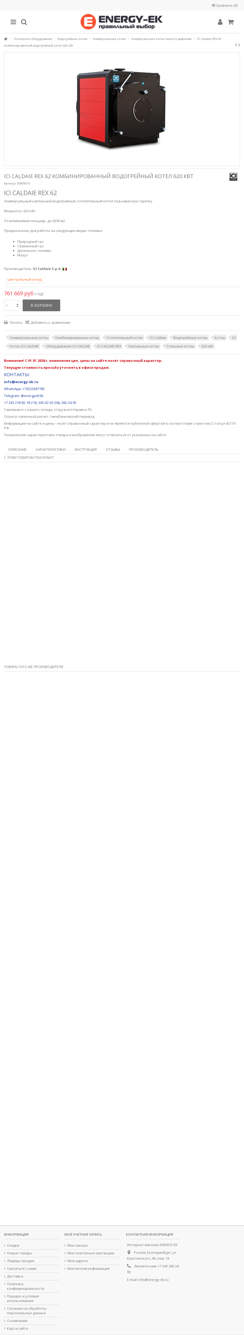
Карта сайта (17, 1328)
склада (46, 409)
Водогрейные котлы (190, 337)
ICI (234, 337)
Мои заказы (77, 1245)
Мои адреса (77, 1261)
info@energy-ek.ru (153, 1279)
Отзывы (113, 449)
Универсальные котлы (29, 337)
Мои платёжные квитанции (90, 1253)
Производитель (143, 449)
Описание (17, 449)
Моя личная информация (88, 1268)
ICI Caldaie (158, 337)
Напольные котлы (143, 346)
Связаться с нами (21, 1268)
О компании (17, 1320)
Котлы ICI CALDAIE (24, 346)
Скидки (13, 1245)
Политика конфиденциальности (25, 1286)
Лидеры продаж (20, 1261)
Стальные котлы (180, 346)
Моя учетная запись (83, 1234)
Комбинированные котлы (77, 337)
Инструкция (86, 449)
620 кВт (207, 346)
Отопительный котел (124, 337)
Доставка (15, 1276)
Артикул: (10, 183)
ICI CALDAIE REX (109, 346)
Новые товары (19, 1253)
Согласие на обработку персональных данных (27, 1310)
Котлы (220, 337)
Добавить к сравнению (51, 322)
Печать (16, 322)
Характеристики (51, 449)
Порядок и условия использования (23, 1298)
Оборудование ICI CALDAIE (68, 346)
